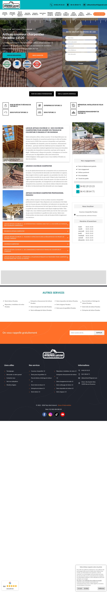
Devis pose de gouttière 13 (12, 14)
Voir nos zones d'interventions (41, 94)
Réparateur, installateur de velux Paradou (13, 306)
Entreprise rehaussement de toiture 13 (58, 14)
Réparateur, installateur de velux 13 (50, 14)
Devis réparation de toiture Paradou (66, 301)
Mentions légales (11, 385)
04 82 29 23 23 (59, 5)
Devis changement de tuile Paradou (40, 307)
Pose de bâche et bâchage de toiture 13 (20, 14)
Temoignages (10, 371)
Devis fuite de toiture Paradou (90, 307)
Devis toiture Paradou (10, 301)
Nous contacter (38, 55)
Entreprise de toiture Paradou (90, 310)
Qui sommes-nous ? (99, 14)
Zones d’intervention (64, 405)
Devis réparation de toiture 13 (81, 14)
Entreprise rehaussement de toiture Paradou (40, 302)
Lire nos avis (10, 588)
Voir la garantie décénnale (67, 94)
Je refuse (86, 588)
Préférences (101, 588)
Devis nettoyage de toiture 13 (73, 14)
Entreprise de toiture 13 (35, 14)
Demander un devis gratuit (14, 374)
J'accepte (80, 588)
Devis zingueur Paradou (63, 305)
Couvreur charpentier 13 (5, 14)
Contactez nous (11, 378)
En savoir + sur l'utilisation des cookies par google (89, 580)
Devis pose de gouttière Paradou (65, 308)
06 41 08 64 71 (75, 5)
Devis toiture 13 (43, 14)
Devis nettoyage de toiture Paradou (40, 310)
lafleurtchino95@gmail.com (97, 5)
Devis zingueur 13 (89, 14)
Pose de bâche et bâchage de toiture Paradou (90, 302)
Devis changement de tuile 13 (66, 14)
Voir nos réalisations (14, 55)
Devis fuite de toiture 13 (27, 14)
